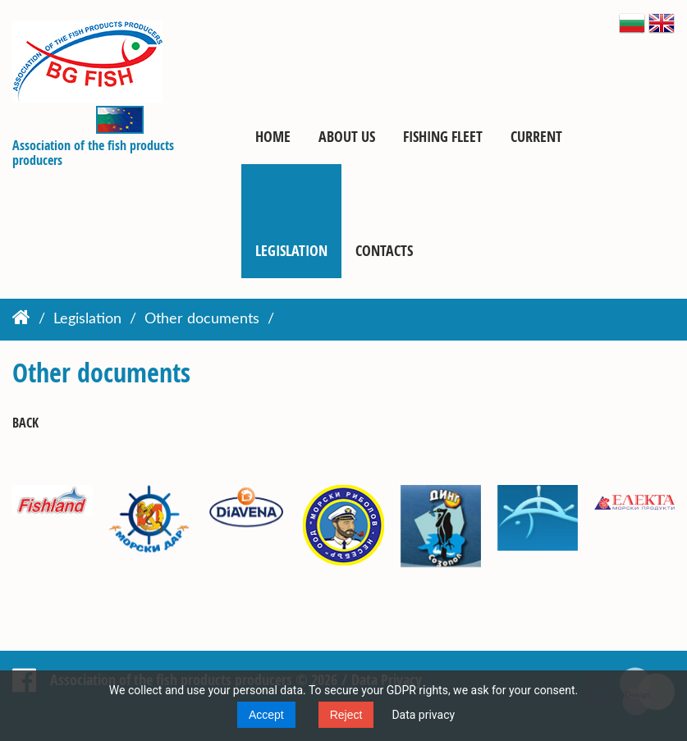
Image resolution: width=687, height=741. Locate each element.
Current (536, 136)
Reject (346, 714)
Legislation (291, 250)
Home (273, 136)
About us (346, 136)
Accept (266, 714)
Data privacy (423, 714)
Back (25, 423)
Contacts (384, 250)
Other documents (201, 319)
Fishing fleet (443, 136)
